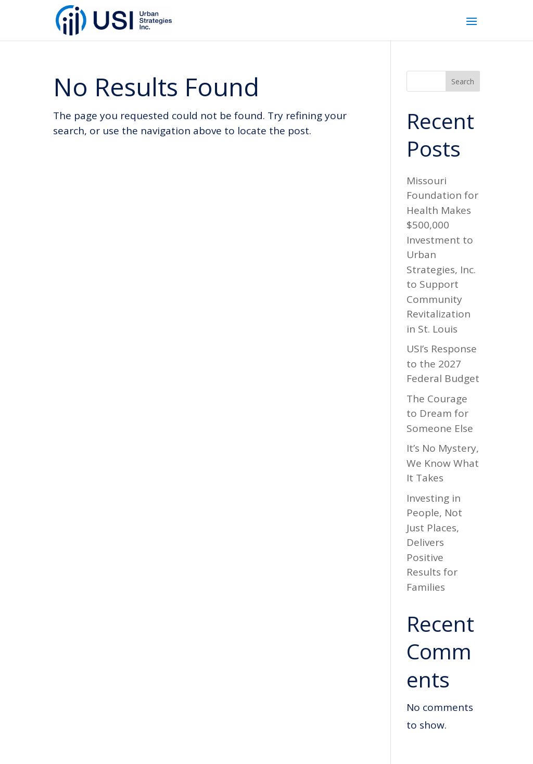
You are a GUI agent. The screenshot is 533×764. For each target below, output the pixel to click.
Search (462, 81)
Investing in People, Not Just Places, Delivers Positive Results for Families (434, 542)
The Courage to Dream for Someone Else (440, 413)
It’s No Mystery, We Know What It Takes (443, 463)
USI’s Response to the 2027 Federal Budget (443, 363)
